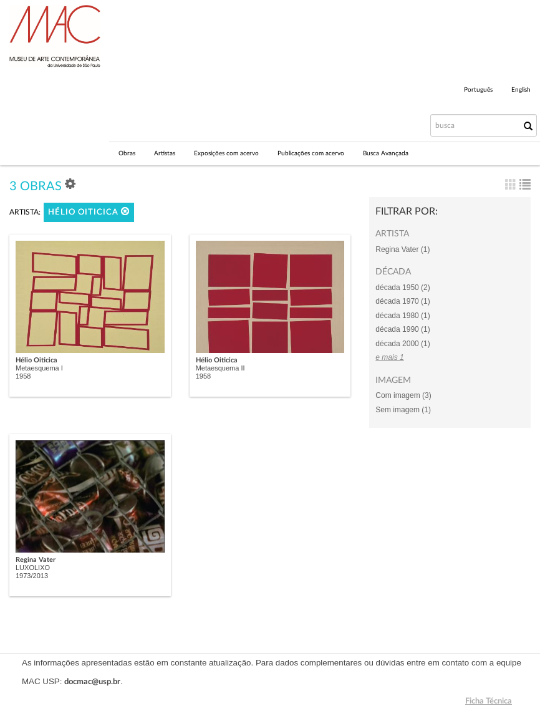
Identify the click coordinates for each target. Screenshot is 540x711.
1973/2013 (32, 575)
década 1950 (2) (402, 287)
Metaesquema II (220, 368)
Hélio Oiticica (89, 211)
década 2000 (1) (402, 343)
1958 (23, 376)
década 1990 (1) (402, 329)
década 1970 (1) (402, 301)
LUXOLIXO (33, 567)
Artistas (164, 153)
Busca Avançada (385, 153)
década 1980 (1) (402, 315)
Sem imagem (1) (403, 409)
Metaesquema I (39, 368)
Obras (126, 153)
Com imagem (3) (403, 395)
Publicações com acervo (310, 153)
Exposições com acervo (226, 153)
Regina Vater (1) (402, 249)
